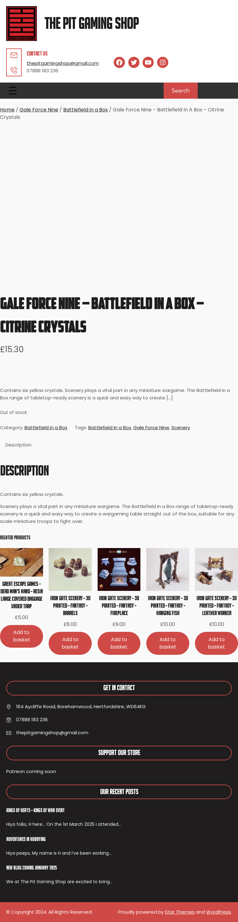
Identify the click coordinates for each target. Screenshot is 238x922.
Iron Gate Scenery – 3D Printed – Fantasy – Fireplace (119, 605)
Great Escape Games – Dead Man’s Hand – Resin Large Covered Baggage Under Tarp (21, 595)
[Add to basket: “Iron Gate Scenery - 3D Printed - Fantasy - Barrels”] (70, 643)
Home (7, 109)
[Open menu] (12, 90)
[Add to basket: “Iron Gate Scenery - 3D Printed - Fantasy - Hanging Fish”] (167, 643)
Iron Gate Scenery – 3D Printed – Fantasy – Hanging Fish (168, 605)
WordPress (218, 912)
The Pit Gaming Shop (91, 23)
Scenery (180, 427)
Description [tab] (18, 445)
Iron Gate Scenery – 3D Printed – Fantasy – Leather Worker (216, 605)
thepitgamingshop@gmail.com (63, 63)
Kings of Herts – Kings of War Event (35, 810)
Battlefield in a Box (85, 109)
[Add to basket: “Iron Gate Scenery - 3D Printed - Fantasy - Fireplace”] (119, 643)
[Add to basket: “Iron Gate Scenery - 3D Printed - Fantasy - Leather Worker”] (216, 643)
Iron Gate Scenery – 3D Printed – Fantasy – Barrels (70, 605)
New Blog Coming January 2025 (31, 867)
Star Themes (180, 912)
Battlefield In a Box (109, 427)
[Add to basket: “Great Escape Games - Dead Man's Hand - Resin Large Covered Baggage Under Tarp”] (21, 636)
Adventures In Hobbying (26, 839)
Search (181, 90)
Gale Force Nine (39, 109)
